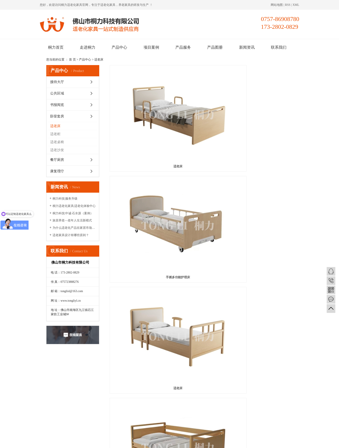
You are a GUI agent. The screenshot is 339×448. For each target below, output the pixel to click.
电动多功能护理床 (201, 217)
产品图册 (215, 47)
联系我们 (278, 47)
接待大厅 (57, 82)
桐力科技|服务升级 (65, 198)
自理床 (201, 272)
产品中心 (119, 47)
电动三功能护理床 (138, 163)
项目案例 (151, 47)
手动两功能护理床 (264, 163)
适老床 (98, 59)
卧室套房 (57, 116)
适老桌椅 (57, 142)
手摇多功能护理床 (201, 109)
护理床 (138, 326)
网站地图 (277, 4)
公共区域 (57, 93)
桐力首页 (56, 47)
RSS (287, 4)
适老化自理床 (138, 217)
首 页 (72, 59)
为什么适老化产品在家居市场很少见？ (74, 227)
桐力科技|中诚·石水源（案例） (73, 213)
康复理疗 (57, 171)
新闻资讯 (247, 47)
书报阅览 (57, 105)
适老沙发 (57, 150)
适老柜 (55, 134)
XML (296, 4)
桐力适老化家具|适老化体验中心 (74, 206)
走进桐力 (87, 47)
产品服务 (183, 47)
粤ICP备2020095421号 (123, 442)
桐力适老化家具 (71, 4)
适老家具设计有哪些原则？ (71, 235)
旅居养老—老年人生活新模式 (72, 220)
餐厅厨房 (57, 160)
